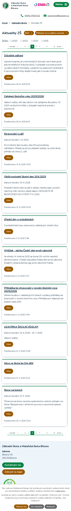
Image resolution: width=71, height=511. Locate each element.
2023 (25, 41)
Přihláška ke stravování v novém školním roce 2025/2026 (30, 289)
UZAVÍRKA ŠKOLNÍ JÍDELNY (21, 327)
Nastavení (51, 506)
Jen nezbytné (36, 506)
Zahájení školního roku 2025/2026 (24, 96)
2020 (14, 41)
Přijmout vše (21, 506)
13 (54, 46)
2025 (45, 41)
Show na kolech (13, 390)
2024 (35, 41)
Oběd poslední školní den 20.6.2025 (25, 176)
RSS (29, 33)
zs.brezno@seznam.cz (58, 15)
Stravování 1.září (14, 134)
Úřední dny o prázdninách (19, 219)
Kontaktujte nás (13, 465)
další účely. (61, 491)
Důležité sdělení (13, 55)
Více (8, 77)
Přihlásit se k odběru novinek (52, 33)
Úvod (4, 23)
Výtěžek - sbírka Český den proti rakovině (28, 250)
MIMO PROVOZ (32, 15)
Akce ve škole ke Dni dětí (18, 363)
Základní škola (19, 23)
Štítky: (5, 41)
